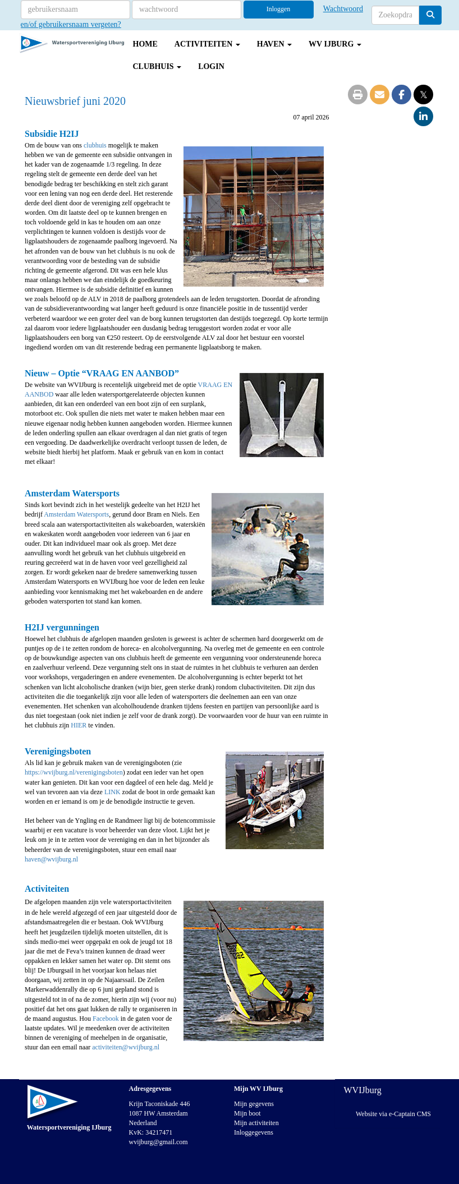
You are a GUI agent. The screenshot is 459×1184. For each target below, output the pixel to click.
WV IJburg (335, 44)
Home (145, 44)
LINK (112, 792)
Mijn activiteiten (256, 1123)
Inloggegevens (253, 1132)
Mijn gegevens (254, 1104)
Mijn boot (247, 1113)
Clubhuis (157, 66)
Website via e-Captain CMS (393, 1114)
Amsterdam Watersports (76, 514)
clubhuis (96, 145)
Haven (274, 44)
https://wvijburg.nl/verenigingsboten (74, 772)
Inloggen (279, 9)
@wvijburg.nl (51, 859)
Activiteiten (207, 44)
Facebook (107, 1018)
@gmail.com (158, 1142)
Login (211, 66)
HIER (78, 725)
